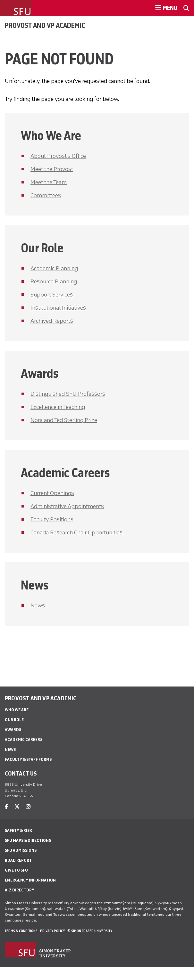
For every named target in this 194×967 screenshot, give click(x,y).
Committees (45, 195)
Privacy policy (52, 931)
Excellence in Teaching (57, 406)
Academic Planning (54, 268)
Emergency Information (30, 880)
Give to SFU (16, 870)
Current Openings (52, 493)
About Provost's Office (58, 155)
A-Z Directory (19, 890)
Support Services (51, 294)
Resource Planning (53, 281)
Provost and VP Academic (45, 25)
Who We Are (17, 709)
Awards (13, 729)
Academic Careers (23, 739)
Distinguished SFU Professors (67, 393)
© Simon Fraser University (89, 931)
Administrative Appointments (67, 506)
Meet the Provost (51, 169)
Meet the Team (48, 182)
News (37, 605)
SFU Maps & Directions (28, 840)
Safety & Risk (18, 830)
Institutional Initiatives (58, 307)
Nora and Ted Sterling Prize (63, 420)
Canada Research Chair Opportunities (77, 532)
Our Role (14, 719)
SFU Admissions (21, 850)
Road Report (18, 860)
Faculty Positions (51, 519)
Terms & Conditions (21, 931)
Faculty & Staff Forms (28, 759)
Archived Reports (51, 320)
